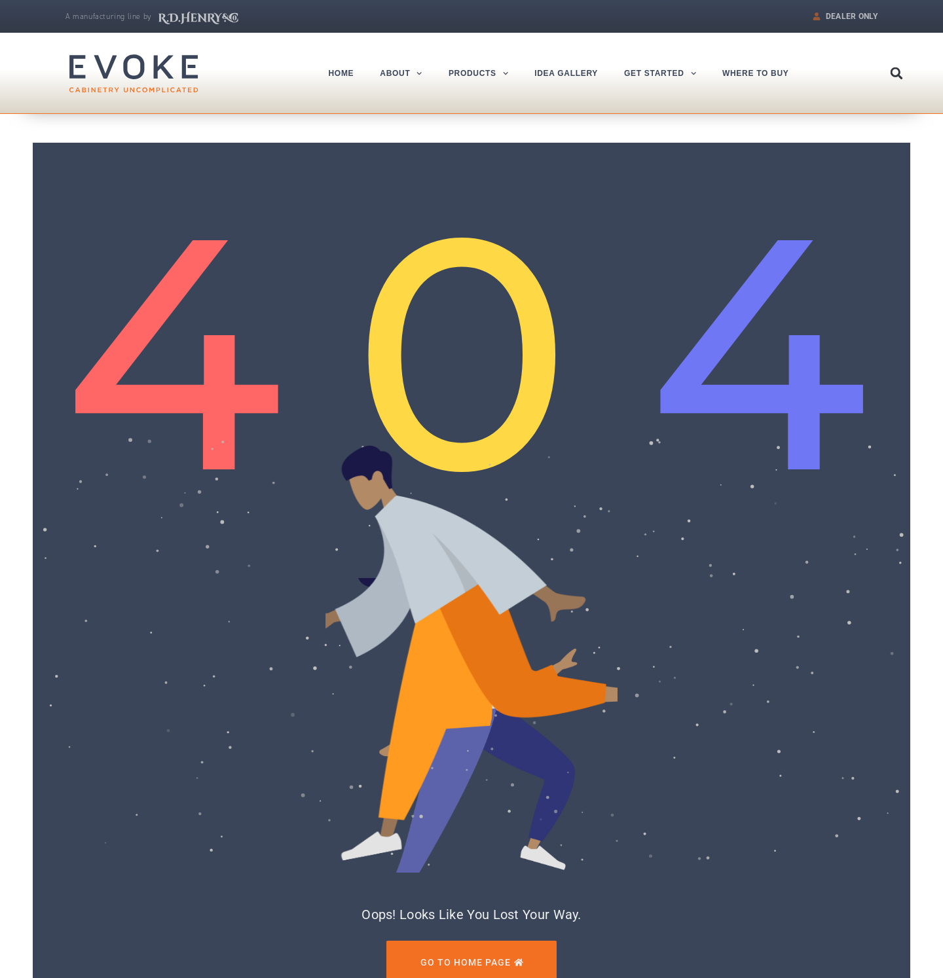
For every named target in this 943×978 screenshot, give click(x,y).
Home (341, 73)
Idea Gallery (566, 73)
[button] (896, 73)
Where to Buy (755, 73)
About (401, 73)
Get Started (660, 73)
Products (478, 73)
